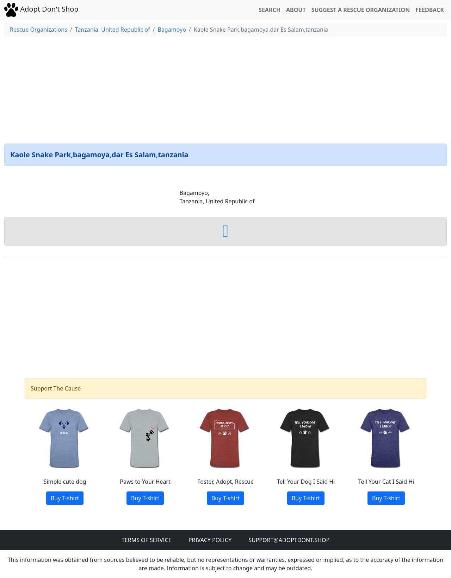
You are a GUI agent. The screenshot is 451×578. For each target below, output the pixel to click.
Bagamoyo (171, 29)
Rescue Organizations (38, 29)
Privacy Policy (210, 540)
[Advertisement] (225, 88)
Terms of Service (147, 540)
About (296, 10)
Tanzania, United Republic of (112, 29)
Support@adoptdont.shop (288, 540)
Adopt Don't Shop (41, 9)
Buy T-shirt (65, 498)
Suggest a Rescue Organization (360, 10)
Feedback (429, 10)
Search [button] (269, 10)
